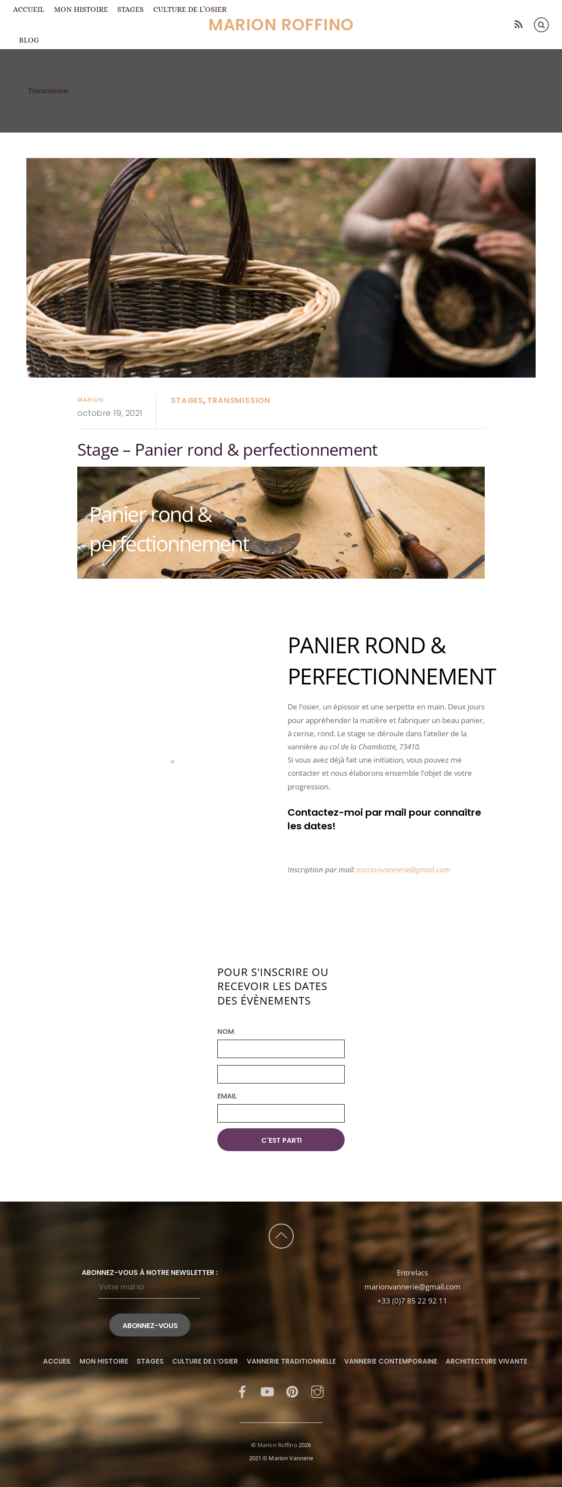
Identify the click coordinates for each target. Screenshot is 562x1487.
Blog (29, 40)
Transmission (238, 400)
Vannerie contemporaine (390, 1361)
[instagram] (317, 1391)
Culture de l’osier (190, 9)
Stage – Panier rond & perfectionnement (227, 449)
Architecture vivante (486, 1361)
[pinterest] (292, 1391)
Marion (90, 399)
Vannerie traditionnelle (291, 1361)
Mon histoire (81, 9)
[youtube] (267, 1391)
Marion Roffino (277, 1445)
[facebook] (242, 1391)
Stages (130, 9)
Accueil (28, 9)
